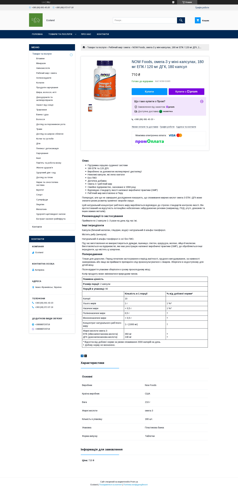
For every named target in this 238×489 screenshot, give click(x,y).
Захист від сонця (44, 105)
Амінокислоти (43, 68)
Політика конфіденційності (135, 485)
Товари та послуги (60, 34)
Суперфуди (42, 199)
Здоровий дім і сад (46, 172)
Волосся (40, 119)
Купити (149, 91)
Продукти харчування (47, 87)
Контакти (103, 34)
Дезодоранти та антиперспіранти (44, 98)
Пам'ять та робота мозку (48, 163)
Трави (39, 129)
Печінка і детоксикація (47, 148)
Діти (38, 143)
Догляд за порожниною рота (50, 124)
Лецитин (40, 204)
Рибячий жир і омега (119, 47)
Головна (37, 34)
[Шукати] (181, 20)
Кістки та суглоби (44, 138)
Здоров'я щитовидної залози (50, 214)
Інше (38, 158)
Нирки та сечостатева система (47, 183)
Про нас (86, 34)
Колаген (40, 82)
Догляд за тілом (44, 177)
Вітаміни (40, 58)
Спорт (39, 194)
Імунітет (40, 190)
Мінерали (41, 63)
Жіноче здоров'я (44, 167)
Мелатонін (41, 209)
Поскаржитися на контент (110, 485)
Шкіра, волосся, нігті (46, 92)
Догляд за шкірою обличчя (49, 134)
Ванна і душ (42, 114)
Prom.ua (134, 482)
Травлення (41, 109)
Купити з (186, 91)
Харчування (42, 153)
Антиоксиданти (43, 78)
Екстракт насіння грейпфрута (50, 219)
